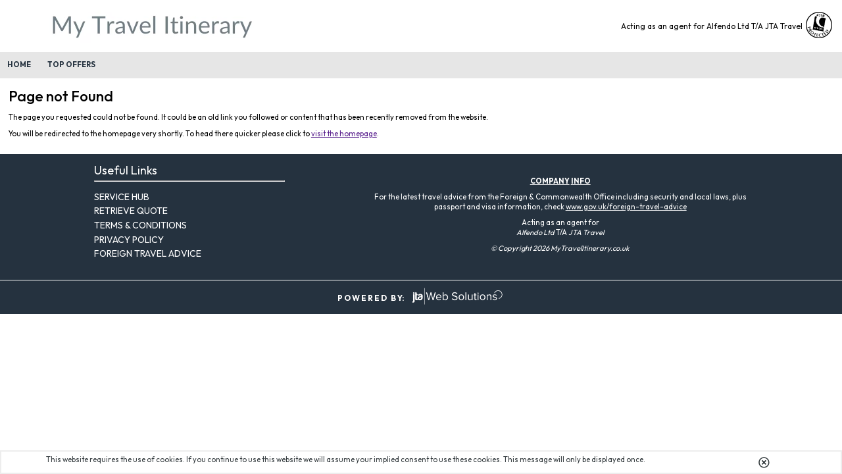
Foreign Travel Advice (147, 253)
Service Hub (121, 197)
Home (19, 64)
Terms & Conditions (140, 225)
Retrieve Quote (131, 211)
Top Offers (71, 64)
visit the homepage (344, 133)
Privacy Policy (129, 240)
